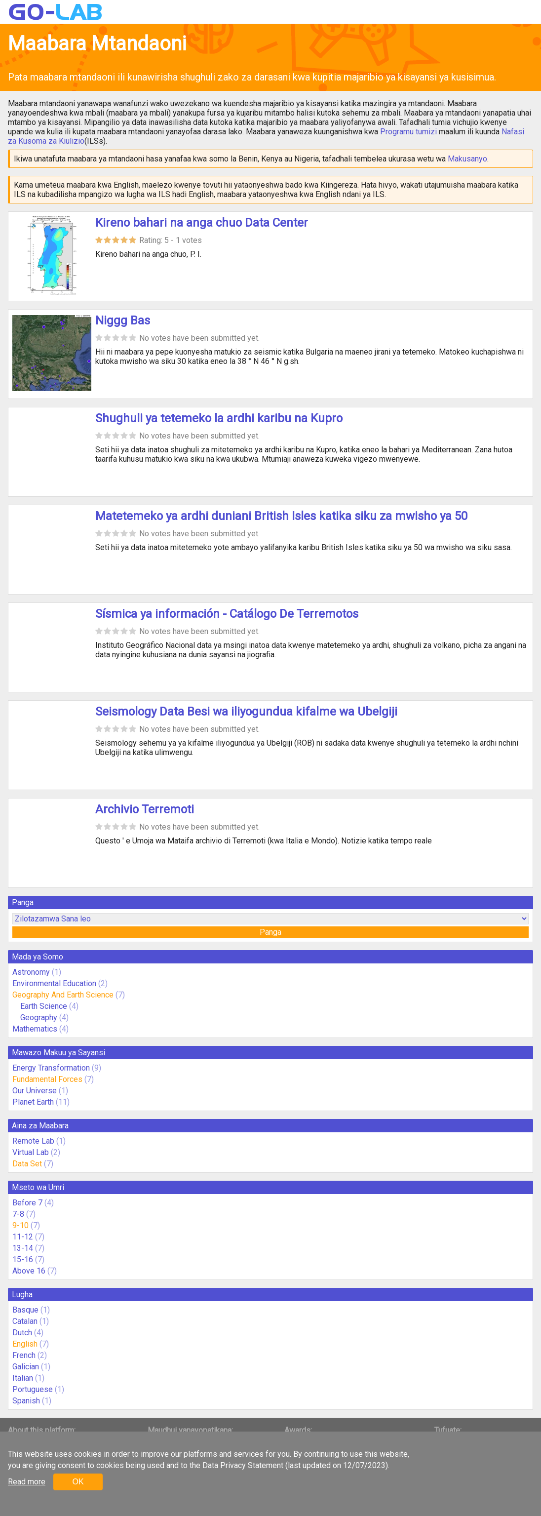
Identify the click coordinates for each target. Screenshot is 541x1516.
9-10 (20, 1225)
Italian (22, 1378)
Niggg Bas (122, 320)
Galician (25, 1366)
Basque (25, 1310)
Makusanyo (467, 158)
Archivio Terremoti (144, 809)
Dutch (22, 1332)
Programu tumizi (408, 131)
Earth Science (43, 1006)
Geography (38, 1017)
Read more (26, 1481)
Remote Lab (33, 1141)
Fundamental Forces (47, 1079)
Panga (270, 932)
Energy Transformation (51, 1068)
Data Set (27, 1163)
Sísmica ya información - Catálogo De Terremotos (226, 614)
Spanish (26, 1400)
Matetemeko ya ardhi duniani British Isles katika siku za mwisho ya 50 (281, 516)
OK (77, 1481)
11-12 (22, 1236)
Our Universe (34, 1090)
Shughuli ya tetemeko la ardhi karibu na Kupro (219, 418)
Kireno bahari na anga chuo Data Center (201, 223)
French (24, 1355)
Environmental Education (54, 983)
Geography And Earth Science (63, 994)
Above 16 (28, 1271)
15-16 (22, 1259)
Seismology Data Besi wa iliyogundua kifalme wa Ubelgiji (246, 711)
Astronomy (31, 972)
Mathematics (34, 1029)
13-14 (22, 1248)
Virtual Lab (30, 1152)
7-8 (18, 1214)
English (25, 1344)
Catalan (25, 1321)
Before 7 (27, 1202)
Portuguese (32, 1389)
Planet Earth (33, 1102)
